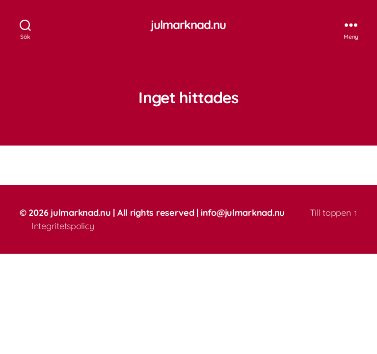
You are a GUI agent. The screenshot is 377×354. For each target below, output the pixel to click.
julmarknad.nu (188, 24)
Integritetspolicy (62, 226)
